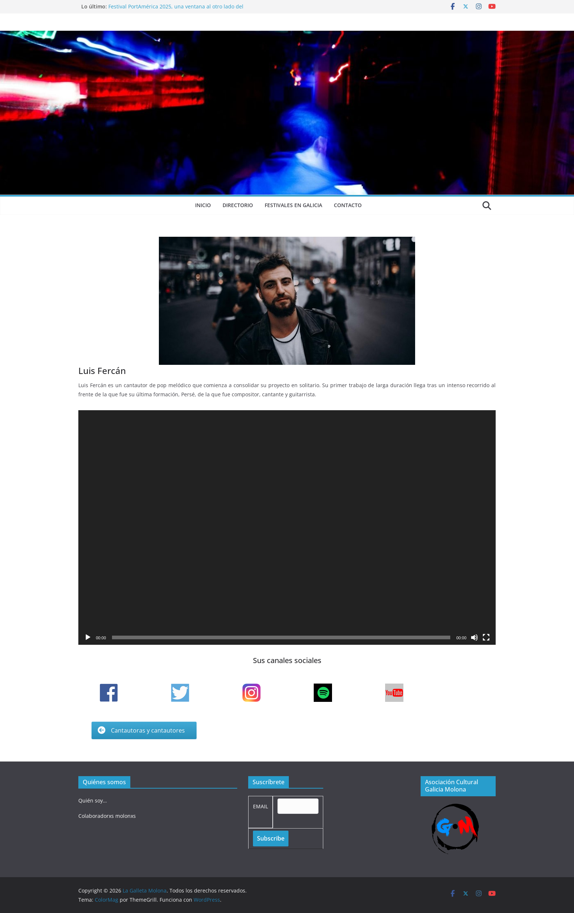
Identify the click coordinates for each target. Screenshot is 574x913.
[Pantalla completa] (486, 637)
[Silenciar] (474, 637)
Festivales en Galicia (293, 205)
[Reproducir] (88, 637)
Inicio (203, 205)
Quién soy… (92, 800)
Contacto (348, 205)
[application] (287, 527)
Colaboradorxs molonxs (107, 815)
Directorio (238, 205)
